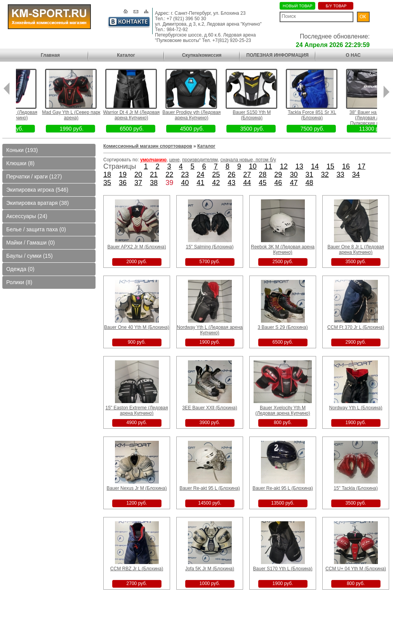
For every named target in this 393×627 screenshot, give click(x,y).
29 (278, 174)
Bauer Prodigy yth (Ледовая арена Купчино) (202, 115)
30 (293, 174)
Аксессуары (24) (26, 216)
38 (154, 183)
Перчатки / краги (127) (34, 176)
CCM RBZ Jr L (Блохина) (136, 568)
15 (330, 166)
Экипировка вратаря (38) (37, 203)
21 (154, 174)
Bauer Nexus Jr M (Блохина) (137, 488)
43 (231, 183)
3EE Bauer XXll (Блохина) (209, 407)
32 (325, 174)
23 (185, 174)
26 (231, 174)
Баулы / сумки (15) (29, 256)
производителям (200, 159)
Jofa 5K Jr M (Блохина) (209, 568)
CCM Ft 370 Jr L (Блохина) (355, 327)
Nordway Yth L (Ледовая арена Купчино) (209, 330)
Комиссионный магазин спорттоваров (147, 146)
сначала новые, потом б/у (248, 159)
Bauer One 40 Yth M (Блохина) (136, 327)
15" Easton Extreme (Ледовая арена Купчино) (136, 410)
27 (247, 174)
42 (216, 183)
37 (138, 183)
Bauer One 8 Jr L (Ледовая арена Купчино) (355, 249)
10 (253, 166)
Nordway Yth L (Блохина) (356, 407)
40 (185, 183)
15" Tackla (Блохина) (355, 488)
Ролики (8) (19, 282)
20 (138, 174)
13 (299, 166)
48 (309, 183)
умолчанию (153, 159)
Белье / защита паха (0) (36, 229)
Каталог (126, 55)
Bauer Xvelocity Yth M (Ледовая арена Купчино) (282, 410)
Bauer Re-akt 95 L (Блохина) (209, 488)
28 (262, 174)
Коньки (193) (22, 150)
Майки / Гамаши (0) (30, 242)
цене (174, 159)
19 (123, 174)
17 (361, 166)
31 (309, 174)
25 (216, 174)
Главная (50, 55)
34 (356, 174)
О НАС (353, 55)
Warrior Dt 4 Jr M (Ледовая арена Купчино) (141, 115)
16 (346, 166)
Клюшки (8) (20, 163)
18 (107, 174)
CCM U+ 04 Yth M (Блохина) (355, 568)
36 (123, 183)
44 (247, 183)
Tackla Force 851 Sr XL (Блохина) (322, 115)
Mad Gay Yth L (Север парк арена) (81, 115)
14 (315, 166)
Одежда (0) (20, 269)
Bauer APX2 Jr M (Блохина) (137, 247)
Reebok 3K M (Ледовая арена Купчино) (283, 249)
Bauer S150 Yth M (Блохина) (262, 115)
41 (200, 183)
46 (278, 183)
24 (200, 174)
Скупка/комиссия (202, 55)
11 (268, 166)
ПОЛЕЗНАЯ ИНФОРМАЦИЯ (277, 55)
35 (107, 183)
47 (293, 183)
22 (169, 174)
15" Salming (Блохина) (209, 247)
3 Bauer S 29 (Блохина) (283, 327)
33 (340, 174)
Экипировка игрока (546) (37, 190)
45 (262, 183)
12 (284, 166)
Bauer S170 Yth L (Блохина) (283, 568)
